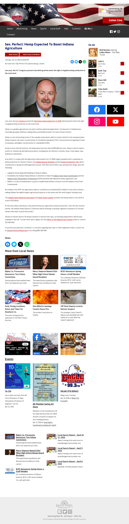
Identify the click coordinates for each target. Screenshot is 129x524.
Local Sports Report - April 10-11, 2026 (71, 436)
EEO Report (68, 516)
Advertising (22, 28)
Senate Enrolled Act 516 (69, 162)
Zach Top (102, 71)
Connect (11, 34)
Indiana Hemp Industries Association (21, 198)
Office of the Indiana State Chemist (60, 220)
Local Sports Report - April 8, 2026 (70, 462)
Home (10, 28)
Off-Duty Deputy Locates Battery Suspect (73, 300)
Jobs (66, 28)
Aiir (72, 519)
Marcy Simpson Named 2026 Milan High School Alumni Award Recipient (45, 266)
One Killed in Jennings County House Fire (45, 300)
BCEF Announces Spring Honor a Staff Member (73, 265)
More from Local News (31, 54)
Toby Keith (102, 89)
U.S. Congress (20, 121)
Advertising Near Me (55, 516)
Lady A (101, 61)
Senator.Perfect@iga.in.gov (17, 230)
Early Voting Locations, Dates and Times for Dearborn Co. (17, 301)
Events (9, 359)
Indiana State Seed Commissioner (65, 176)
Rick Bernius (104, 50)
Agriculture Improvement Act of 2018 (47, 121)
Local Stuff (55, 28)
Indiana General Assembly (45, 162)
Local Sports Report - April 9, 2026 (70, 449)
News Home (13, 54)
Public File (77, 516)
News (33, 28)
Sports (43, 28)
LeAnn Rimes (104, 52)
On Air (87, 28)
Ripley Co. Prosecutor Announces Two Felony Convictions (17, 266)
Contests (76, 28)
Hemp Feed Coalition (46, 198)
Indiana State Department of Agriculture (22, 179)
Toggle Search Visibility (122, 31)
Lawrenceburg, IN (115, 9)
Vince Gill (102, 80)
